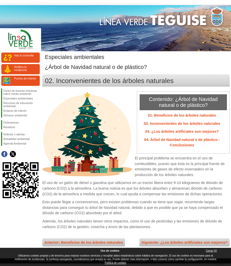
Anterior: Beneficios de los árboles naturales (83, 242)
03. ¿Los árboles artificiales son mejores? (182, 131)
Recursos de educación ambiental (18, 104)
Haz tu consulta (24, 55)
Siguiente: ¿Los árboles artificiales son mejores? (184, 242)
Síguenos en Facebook (4, 154)
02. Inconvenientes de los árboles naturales (182, 123)
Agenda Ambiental (14, 143)
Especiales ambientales (18, 98)
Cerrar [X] (211, 250)
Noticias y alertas (14, 134)
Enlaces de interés (15, 110)
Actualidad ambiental (16, 138)
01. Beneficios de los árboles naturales (182, 115)
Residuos (9, 127)
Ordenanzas (11, 122)
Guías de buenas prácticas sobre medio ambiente (20, 92)
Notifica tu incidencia (20, 68)
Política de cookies (115, 262)
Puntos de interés (25, 78)
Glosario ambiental (15, 115)
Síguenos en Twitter (13, 154)
